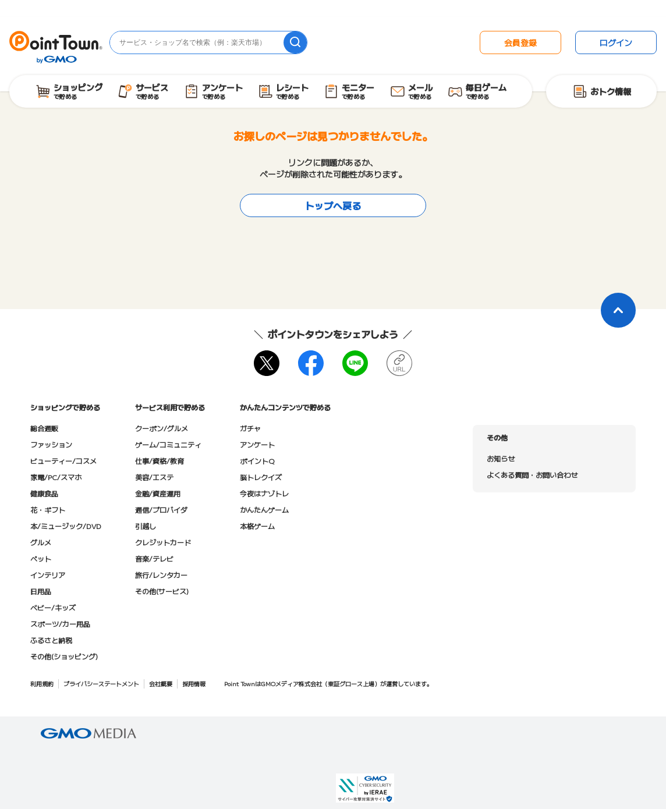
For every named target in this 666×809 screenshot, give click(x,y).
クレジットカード (163, 542)
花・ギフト (47, 510)
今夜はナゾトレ (264, 493)
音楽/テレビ (154, 558)
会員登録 (520, 42)
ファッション (51, 444)
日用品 (40, 591)
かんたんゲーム (264, 510)
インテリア (47, 575)
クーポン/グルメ (161, 428)
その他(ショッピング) (64, 656)
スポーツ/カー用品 (60, 624)
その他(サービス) (162, 591)
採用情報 (194, 683)
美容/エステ (154, 477)
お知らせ (501, 458)
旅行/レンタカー (161, 575)
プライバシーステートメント (101, 683)
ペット (40, 558)
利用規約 (42, 683)
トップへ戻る (333, 205)
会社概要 (160, 683)
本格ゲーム (257, 526)
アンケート (257, 444)
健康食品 (44, 493)
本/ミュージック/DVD (65, 526)
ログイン (616, 42)
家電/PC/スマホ (56, 477)
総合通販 (44, 428)
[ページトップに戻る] (618, 310)
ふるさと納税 (51, 640)
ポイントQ (257, 461)
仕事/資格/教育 (159, 461)
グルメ (40, 542)
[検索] (295, 42)
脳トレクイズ (261, 477)
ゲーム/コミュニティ (168, 444)
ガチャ (250, 428)
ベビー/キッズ (53, 607)
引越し (145, 526)
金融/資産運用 (157, 493)
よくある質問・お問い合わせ (532, 475)
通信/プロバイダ (161, 510)
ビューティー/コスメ (63, 461)
